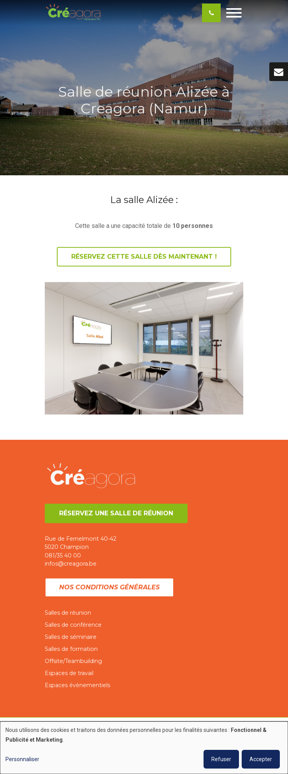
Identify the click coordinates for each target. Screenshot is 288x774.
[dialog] (144, 747)
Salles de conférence (73, 624)
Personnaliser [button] (22, 759)
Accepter (260, 759)
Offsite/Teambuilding (73, 661)
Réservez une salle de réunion (116, 513)
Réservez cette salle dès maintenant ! (144, 257)
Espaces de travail (69, 673)
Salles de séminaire (71, 636)
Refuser (221, 759)
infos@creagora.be (71, 563)
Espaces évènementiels (77, 685)
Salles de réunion (68, 612)
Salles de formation (71, 648)
